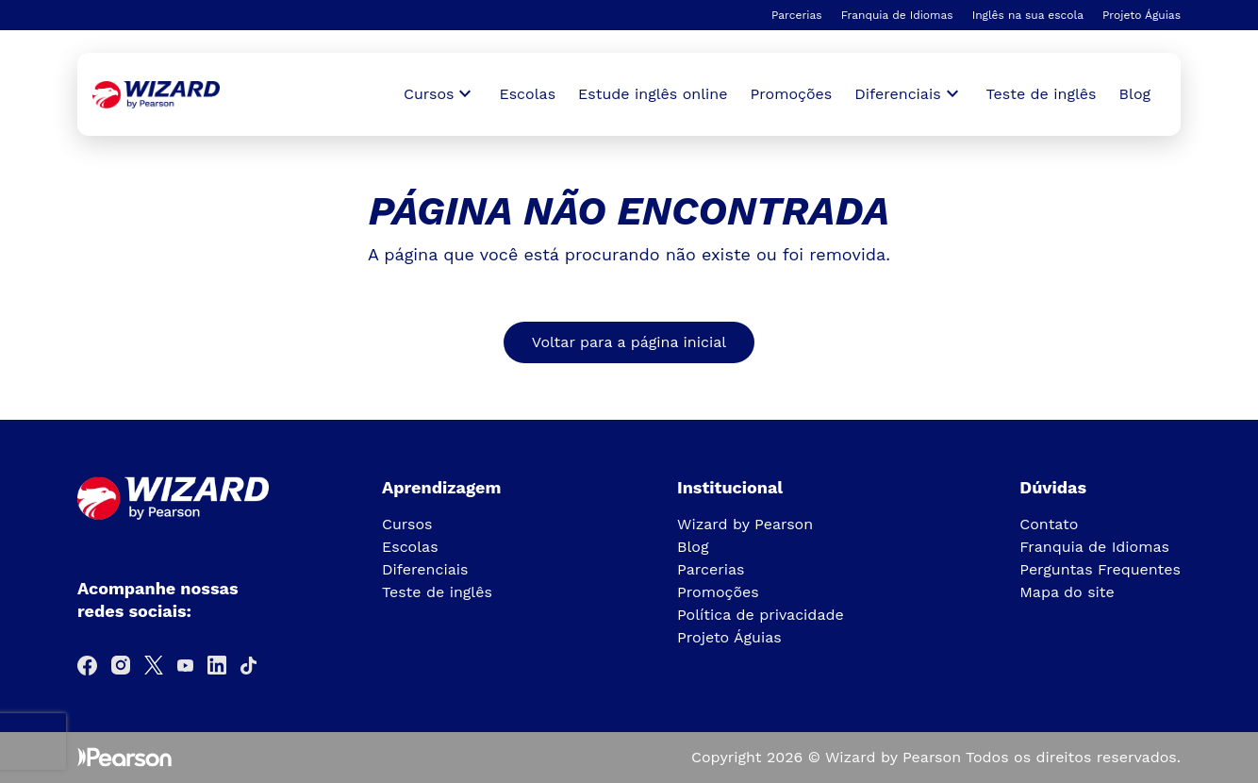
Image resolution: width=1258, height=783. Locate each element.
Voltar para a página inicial (629, 342)
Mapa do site (1067, 592)
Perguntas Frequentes (1100, 569)
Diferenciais (425, 569)
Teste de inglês (1041, 94)
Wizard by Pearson (745, 524)
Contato (1048, 524)
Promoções (792, 94)
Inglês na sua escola (1028, 15)
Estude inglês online (652, 94)
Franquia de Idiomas (897, 15)
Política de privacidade (760, 615)
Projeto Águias (1141, 15)
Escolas (527, 94)
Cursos (407, 524)
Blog (1134, 94)
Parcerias (796, 15)
